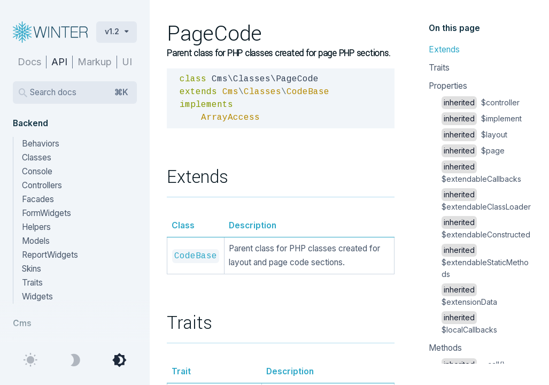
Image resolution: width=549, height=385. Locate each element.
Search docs (79, 92)
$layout (474, 134)
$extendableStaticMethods (485, 262)
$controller (481, 102)
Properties (448, 86)
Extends (444, 49)
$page (473, 150)
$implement (482, 118)
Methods (445, 348)
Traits (439, 68)
